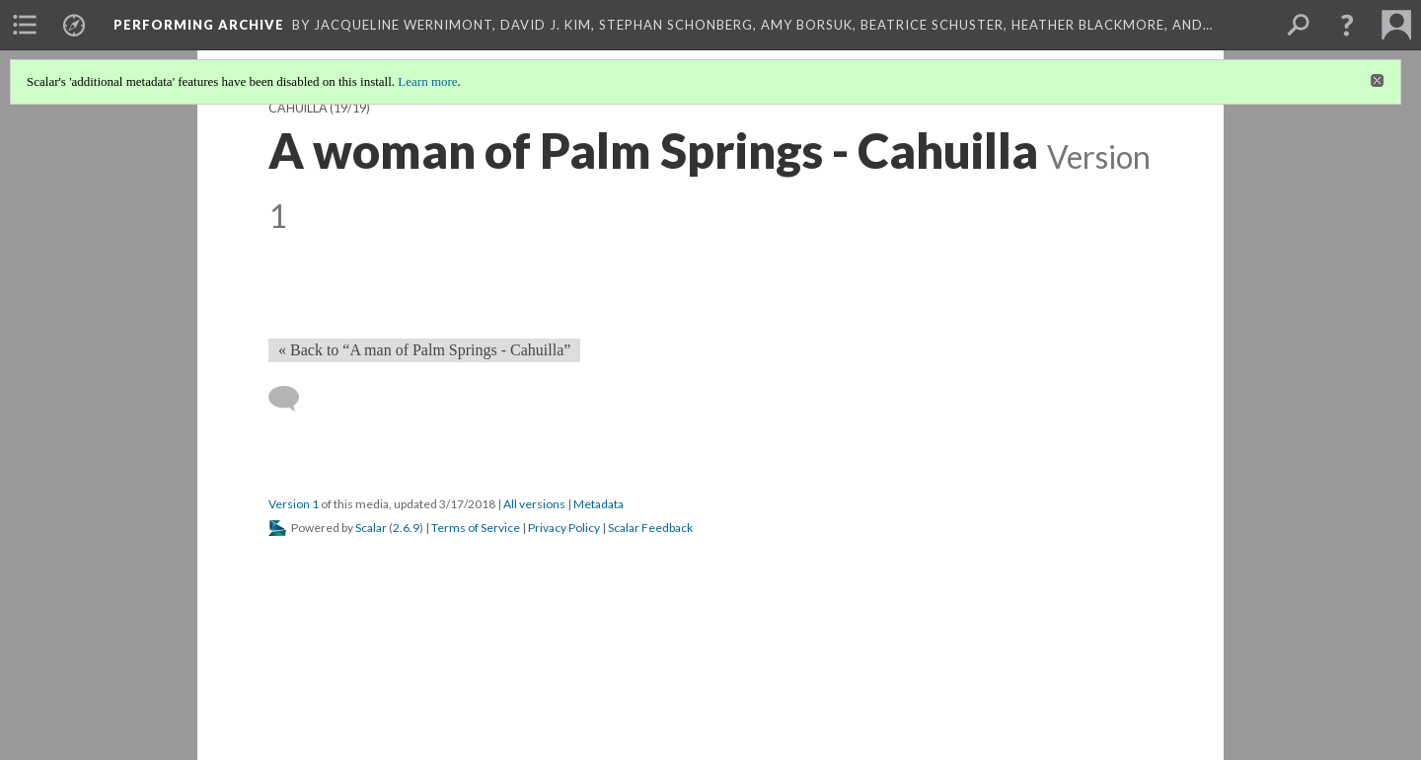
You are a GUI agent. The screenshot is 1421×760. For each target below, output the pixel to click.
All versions (534, 503)
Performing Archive (198, 25)
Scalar (371, 527)
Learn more (427, 81)
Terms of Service (475, 527)
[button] (1347, 24)
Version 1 (293, 503)
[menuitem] (24, 24)
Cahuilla (298, 108)
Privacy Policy (564, 527)
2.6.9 (406, 527)
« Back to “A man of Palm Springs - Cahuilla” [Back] (424, 350)
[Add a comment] (292, 399)
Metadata (598, 503)
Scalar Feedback (650, 527)
